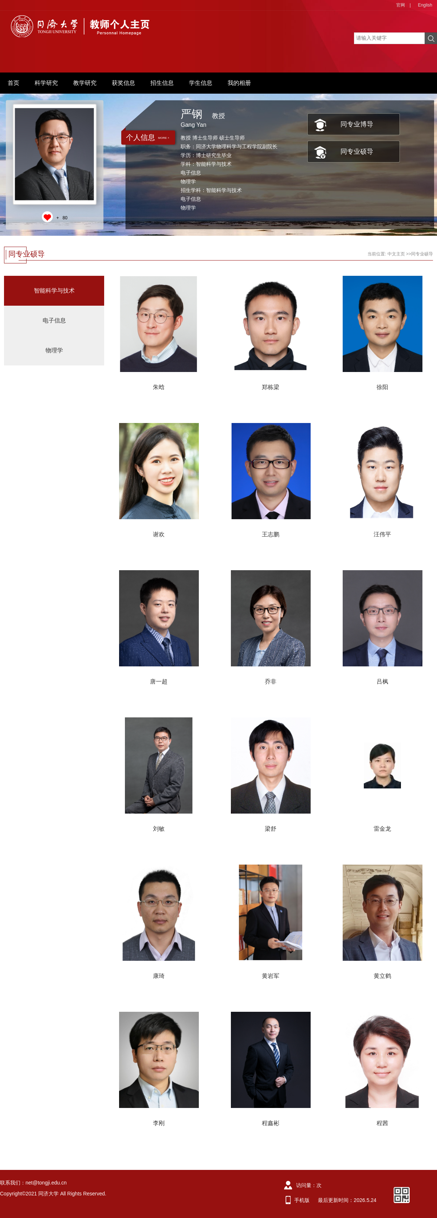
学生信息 (200, 83)
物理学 (54, 350)
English (425, 5)
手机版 (302, 1200)
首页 (13, 83)
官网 (400, 5)
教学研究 (85, 83)
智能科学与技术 (54, 290)
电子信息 (54, 320)
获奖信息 (123, 83)
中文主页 (396, 253)
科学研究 (46, 83)
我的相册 (239, 83)
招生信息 (162, 83)
